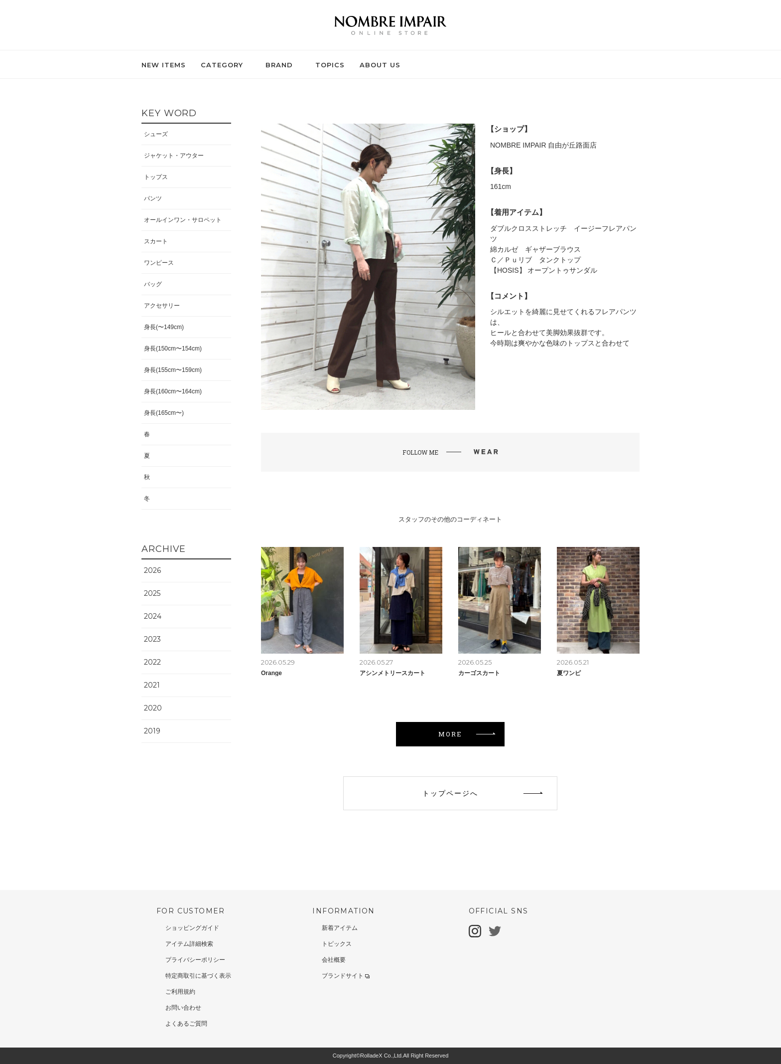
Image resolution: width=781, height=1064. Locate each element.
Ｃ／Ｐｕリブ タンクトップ (535, 260)
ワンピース (159, 262)
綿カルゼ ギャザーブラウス (535, 249)
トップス (156, 177)
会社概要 (334, 959)
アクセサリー (162, 305)
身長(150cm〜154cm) (173, 348)
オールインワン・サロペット (183, 219)
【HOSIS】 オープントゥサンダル (543, 270)
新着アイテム (340, 927)
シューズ (156, 134)
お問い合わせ (183, 1007)
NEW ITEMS (163, 65)
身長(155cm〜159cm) (173, 369)
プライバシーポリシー (195, 959)
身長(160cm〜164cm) (173, 391)
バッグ (153, 284)
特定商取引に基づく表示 (198, 975)
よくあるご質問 (186, 1023)
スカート (156, 241)
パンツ (153, 198)
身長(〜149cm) (164, 327)
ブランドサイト (346, 975)
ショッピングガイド (192, 927)
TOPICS (330, 65)
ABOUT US (380, 65)
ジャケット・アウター (174, 155)
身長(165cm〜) (164, 412)
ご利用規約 (180, 991)
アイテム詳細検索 (189, 943)
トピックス (337, 943)
